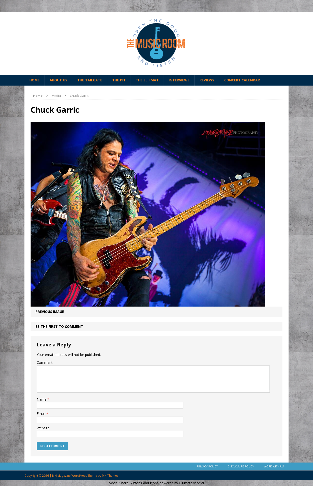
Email (41, 413)
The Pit (119, 80)
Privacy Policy (207, 466)
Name (42, 399)
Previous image (49, 311)
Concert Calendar (242, 80)
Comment (45, 362)
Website (43, 428)
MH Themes (110, 476)
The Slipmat (147, 80)
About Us (58, 80)
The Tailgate (89, 80)
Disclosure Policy (241, 466)
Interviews (179, 80)
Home (34, 80)
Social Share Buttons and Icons (133, 483)
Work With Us (274, 466)
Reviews (207, 80)
